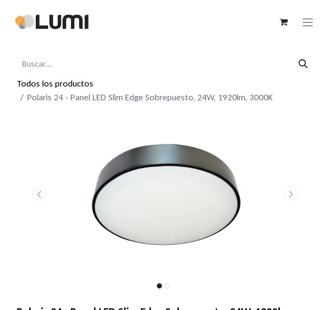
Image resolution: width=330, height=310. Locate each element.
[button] (39, 194)
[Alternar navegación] (307, 22)
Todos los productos (55, 83)
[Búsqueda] (303, 64)
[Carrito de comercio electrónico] (283, 22)
